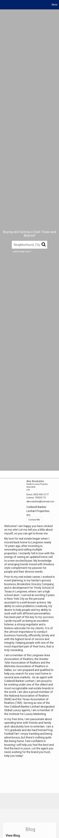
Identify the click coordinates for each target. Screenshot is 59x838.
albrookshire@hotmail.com (40, 501)
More (54, 4)
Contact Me (34, 519)
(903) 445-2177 (41, 494)
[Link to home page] (3, 4)
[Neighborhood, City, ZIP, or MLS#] (29, 245)
